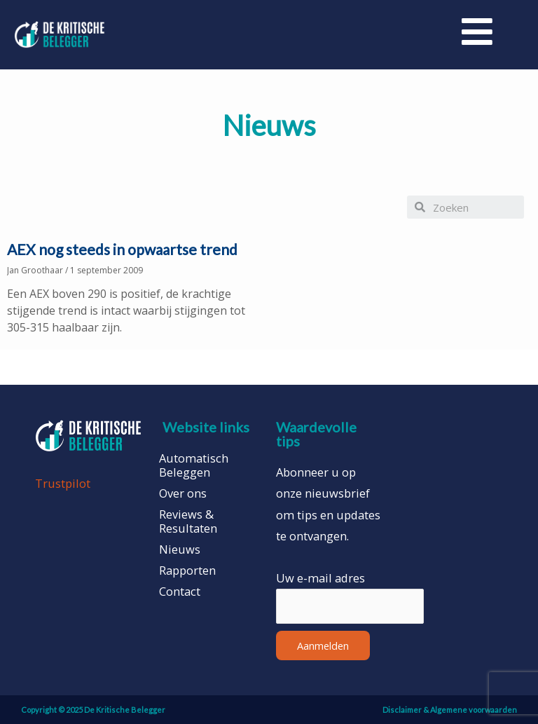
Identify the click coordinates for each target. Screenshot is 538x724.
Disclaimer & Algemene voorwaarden (449, 709)
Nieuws (179, 549)
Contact (179, 592)
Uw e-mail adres (320, 578)
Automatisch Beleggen (193, 465)
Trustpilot (62, 483)
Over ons (183, 493)
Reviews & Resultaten (188, 521)
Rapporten (187, 571)
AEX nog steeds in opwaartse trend (122, 249)
